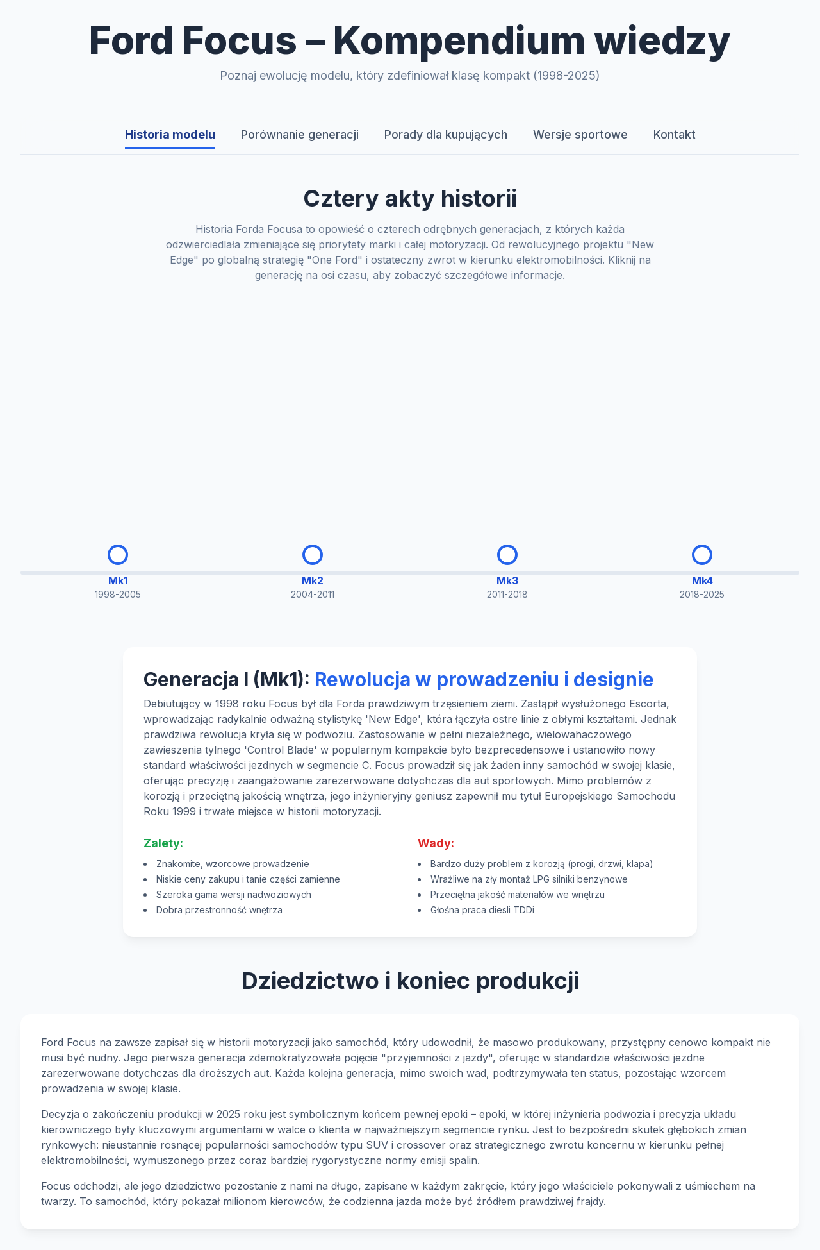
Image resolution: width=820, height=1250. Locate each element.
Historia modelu (170, 134)
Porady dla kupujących (445, 134)
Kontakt (674, 134)
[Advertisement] (410, 403)
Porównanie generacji (300, 134)
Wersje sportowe (580, 134)
